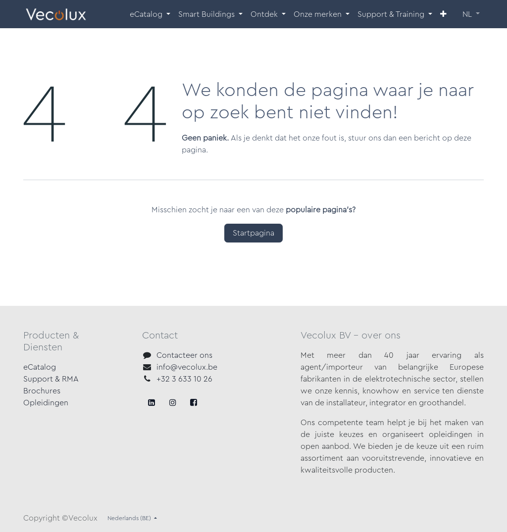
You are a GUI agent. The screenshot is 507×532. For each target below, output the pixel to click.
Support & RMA (51, 379)
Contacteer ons (184, 355)
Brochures (41, 391)
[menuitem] (150, 14)
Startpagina (253, 233)
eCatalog (39, 367)
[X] (173, 402)
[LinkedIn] (194, 402)
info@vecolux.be (186, 367)
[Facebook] (151, 402)
